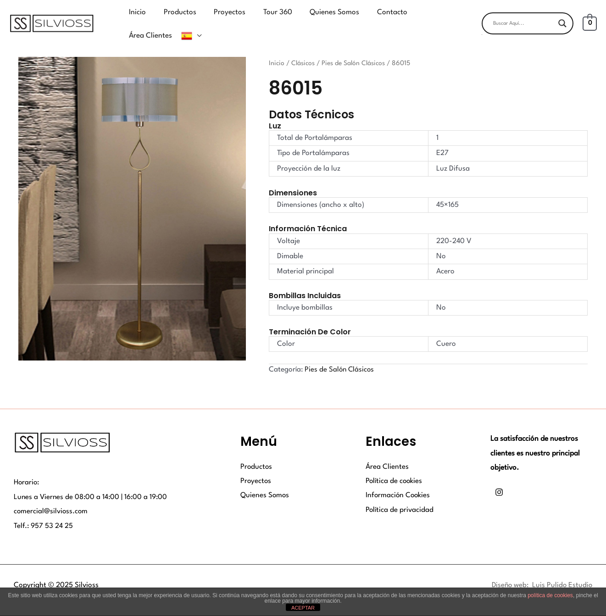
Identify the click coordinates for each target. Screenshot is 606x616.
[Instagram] (499, 479)
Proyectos (256, 468)
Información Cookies (399, 483)
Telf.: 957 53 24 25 (43, 513)
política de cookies (550, 595)
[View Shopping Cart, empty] (590, 17)
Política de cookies (394, 468)
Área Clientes (387, 454)
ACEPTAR (303, 607)
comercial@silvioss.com (51, 498)
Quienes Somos (265, 483)
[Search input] (523, 17)
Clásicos (303, 50)
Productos (256, 454)
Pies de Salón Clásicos (353, 50)
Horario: (27, 469)
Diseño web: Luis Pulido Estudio (540, 572)
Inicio (276, 50)
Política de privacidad (400, 497)
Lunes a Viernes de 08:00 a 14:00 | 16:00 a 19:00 (91, 484)
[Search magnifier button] (562, 17)
